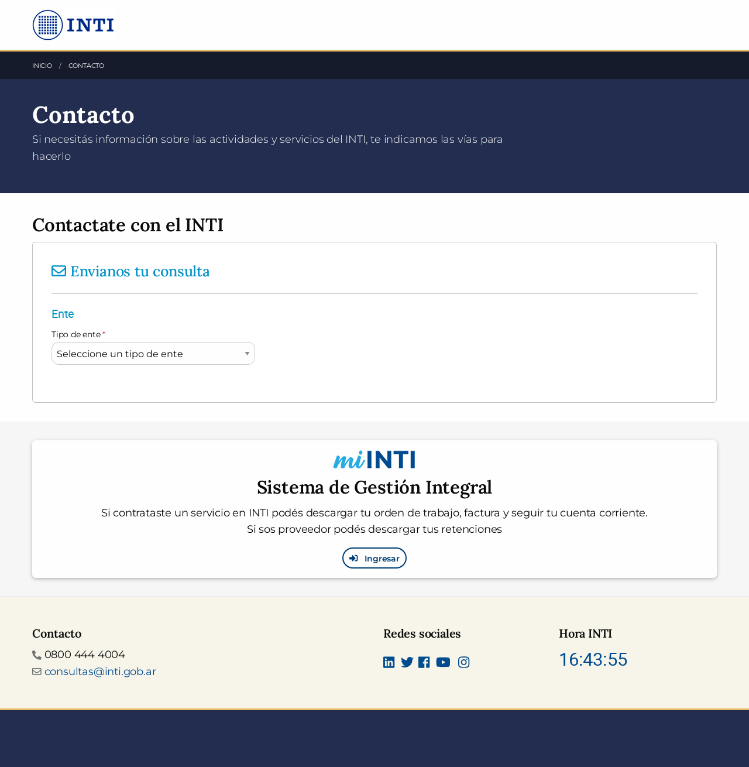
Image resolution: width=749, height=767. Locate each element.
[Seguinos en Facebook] (424, 664)
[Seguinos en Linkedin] (388, 664)
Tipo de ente (78, 334)
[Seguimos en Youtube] (443, 664)
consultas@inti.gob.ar (100, 671)
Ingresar (374, 558)
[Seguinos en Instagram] (463, 664)
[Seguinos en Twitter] (407, 664)
